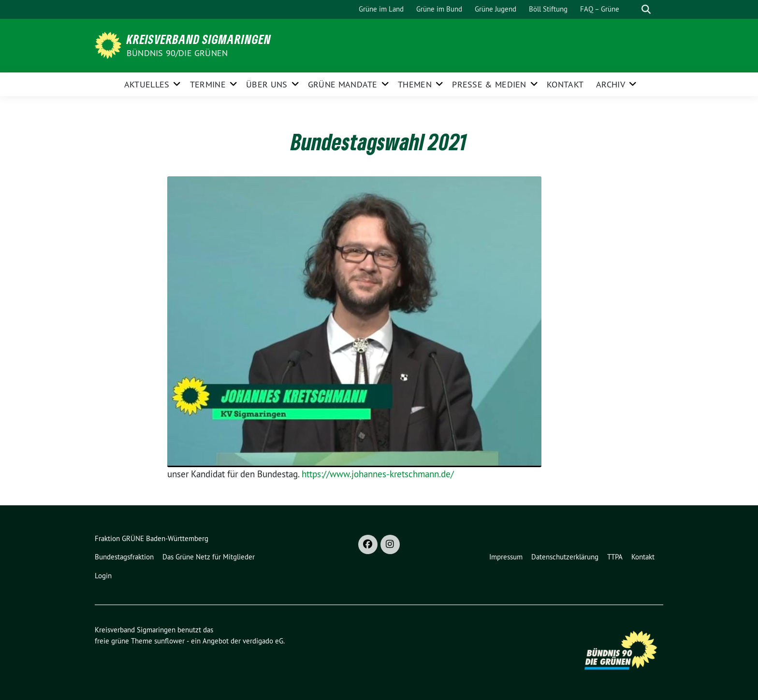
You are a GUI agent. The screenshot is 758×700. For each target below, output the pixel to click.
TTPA (615, 556)
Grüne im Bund (439, 9)
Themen (415, 84)
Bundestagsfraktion (124, 556)
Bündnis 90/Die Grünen (177, 52)
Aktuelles (147, 84)
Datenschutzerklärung (564, 556)
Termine (208, 84)
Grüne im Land (381, 9)
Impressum (506, 556)
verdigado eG (263, 640)
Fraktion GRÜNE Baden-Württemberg (151, 538)
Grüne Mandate (343, 84)
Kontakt (565, 84)
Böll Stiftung (548, 9)
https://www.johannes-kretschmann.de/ (378, 474)
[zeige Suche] (646, 9)
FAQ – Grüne (599, 9)
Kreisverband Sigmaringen (199, 39)
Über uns (266, 84)
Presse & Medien (489, 84)
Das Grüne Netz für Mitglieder (208, 556)
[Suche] (632, 9)
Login (103, 575)
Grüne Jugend (495, 9)
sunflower (169, 640)
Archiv (610, 84)
